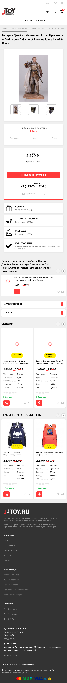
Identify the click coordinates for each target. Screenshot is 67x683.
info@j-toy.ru (9, 639)
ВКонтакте (10, 609)
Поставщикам (9, 546)
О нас (6, 541)
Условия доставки (11, 580)
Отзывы (7, 313)
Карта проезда (10, 655)
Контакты (8, 561)
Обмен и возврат (11, 585)
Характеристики (12, 304)
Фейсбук (9, 619)
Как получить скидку (13, 595)
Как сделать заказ (11, 575)
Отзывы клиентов (11, 551)
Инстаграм (10, 614)
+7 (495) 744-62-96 (33, 186)
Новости (7, 556)
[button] (63, 271)
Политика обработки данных (16, 590)
